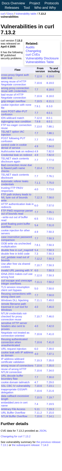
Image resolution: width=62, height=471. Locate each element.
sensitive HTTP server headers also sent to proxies (14, 326)
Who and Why (45, 8)
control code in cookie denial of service (14, 146)
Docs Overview (13, 3)
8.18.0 (50, 89)
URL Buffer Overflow (13, 412)
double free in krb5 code (15, 253)
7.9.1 (37, 106)
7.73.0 (50, 189)
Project (34, 3)
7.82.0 (50, 151)
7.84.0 (50, 146)
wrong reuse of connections (17, 365)
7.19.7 (50, 397)
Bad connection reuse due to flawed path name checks (16, 168)
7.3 (36, 253)
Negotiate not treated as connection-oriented (15, 334)
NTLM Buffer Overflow (14, 416)
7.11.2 (38, 412)
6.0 (36, 205)
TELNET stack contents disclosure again (15, 160)
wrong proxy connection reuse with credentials (15, 90)
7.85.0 (50, 139)
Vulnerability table (25, 13)
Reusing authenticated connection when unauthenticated (14, 342)
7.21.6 (50, 390)
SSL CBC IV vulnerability (15, 385)
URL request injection (13, 348)
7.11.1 (38, 282)
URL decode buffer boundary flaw (12, 377)
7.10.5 (38, 101)
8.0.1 (49, 112)
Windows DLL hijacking (14, 300)
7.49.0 (50, 300)
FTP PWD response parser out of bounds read (17, 212)
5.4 (36, 225)
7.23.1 (50, 385)
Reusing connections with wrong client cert (16, 295)
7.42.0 (50, 326)
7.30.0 (50, 377)
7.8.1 (37, 245)
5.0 (36, 288)
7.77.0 (50, 159)
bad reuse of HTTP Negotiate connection (13, 96)
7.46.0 (50, 306)
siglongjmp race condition (16, 121)
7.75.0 (50, 182)
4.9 (36, 146)
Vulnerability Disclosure (42, 58)
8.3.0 (49, 106)
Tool (26, 8)
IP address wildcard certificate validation (12, 360)
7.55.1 (50, 212)
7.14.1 (50, 416)
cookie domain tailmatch (15, 382)
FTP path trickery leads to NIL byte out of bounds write (16, 197)
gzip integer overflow (13, 101)
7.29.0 (50, 382)
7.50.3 (50, 231)
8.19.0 (50, 76)
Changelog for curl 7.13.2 (16, 436)
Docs (10, 13)
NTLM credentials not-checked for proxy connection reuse (14, 316)
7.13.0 (38, 126)
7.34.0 (50, 370)
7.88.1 (50, 126)
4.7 (36, 382)
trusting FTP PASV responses (12, 189)
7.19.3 (50, 409)
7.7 (36, 89)
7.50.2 (50, 282)
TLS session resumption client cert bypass (15, 289)
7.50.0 (50, 288)
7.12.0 (38, 76)
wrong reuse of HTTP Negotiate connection (13, 83)
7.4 (36, 404)
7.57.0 (50, 205)
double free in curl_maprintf (17, 250)
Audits (30, 47)
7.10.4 (38, 168)
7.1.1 (37, 182)
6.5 (36, 218)
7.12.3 (38, 197)
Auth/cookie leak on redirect (17, 151)
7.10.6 (38, 82)
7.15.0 (50, 412)
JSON (42, 430)
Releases (12, 8)
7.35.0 (50, 360)
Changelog (33, 51)
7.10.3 (38, 360)
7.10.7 (38, 265)
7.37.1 (50, 353)
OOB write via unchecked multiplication (16, 245)
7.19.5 (50, 404)
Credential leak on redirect (16, 154)
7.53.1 (50, 218)
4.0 (36, 189)
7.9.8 (37, 121)
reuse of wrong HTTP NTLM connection (13, 371)
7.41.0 (50, 334)
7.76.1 (50, 176)
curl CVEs (33, 54)
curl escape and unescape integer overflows (16, 282)
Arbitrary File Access (13, 409)
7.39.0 (50, 348)
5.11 (37, 409)
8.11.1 (50, 101)
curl (3, 13)
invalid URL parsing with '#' (17, 270)
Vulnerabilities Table (40, 62)
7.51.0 (50, 225)
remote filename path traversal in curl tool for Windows (14, 306)
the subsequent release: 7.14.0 (30, 445)
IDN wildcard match (12, 117)
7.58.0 (50, 197)
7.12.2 (38, 258)
